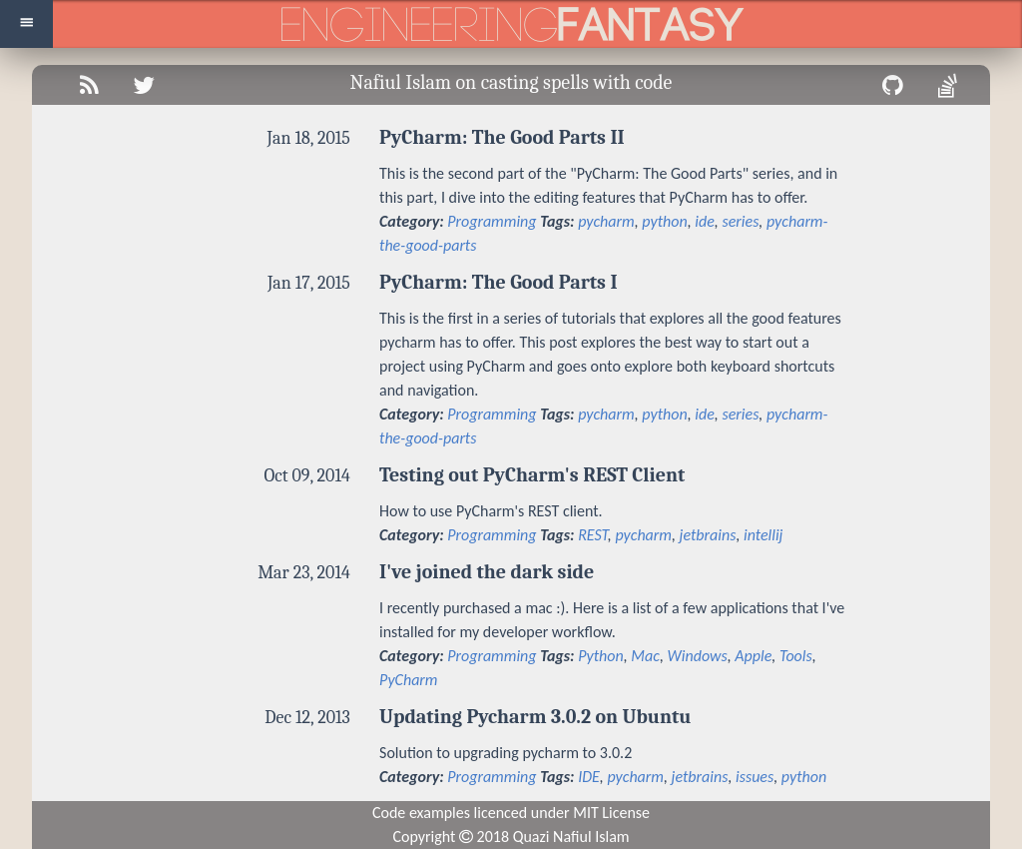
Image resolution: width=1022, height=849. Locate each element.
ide (705, 221)
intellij (763, 534)
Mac (645, 655)
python (664, 221)
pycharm (606, 221)
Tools (795, 655)
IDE (589, 776)
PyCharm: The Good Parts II (502, 137)
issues (754, 776)
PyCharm (408, 679)
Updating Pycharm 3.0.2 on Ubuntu (535, 716)
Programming (491, 221)
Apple (753, 655)
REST (593, 534)
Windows (698, 655)
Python (601, 655)
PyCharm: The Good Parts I (498, 282)
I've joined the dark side (486, 571)
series (740, 221)
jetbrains (708, 534)
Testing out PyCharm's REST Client (532, 474)
